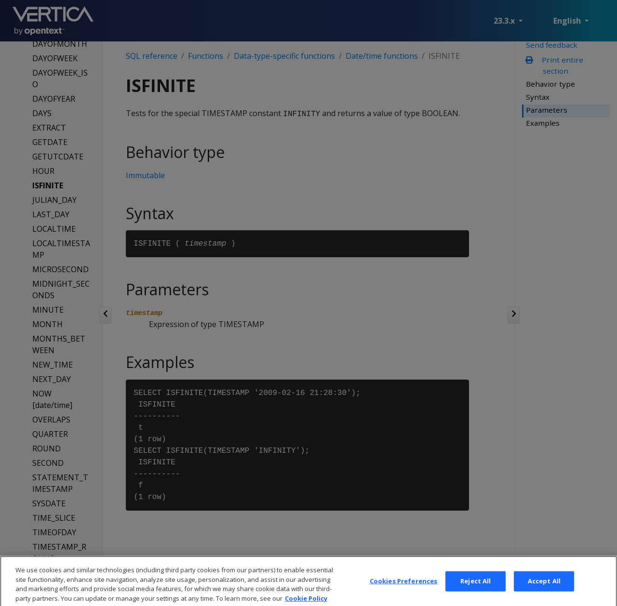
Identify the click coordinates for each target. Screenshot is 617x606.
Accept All (544, 592)
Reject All (475, 592)
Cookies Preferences (403, 592)
